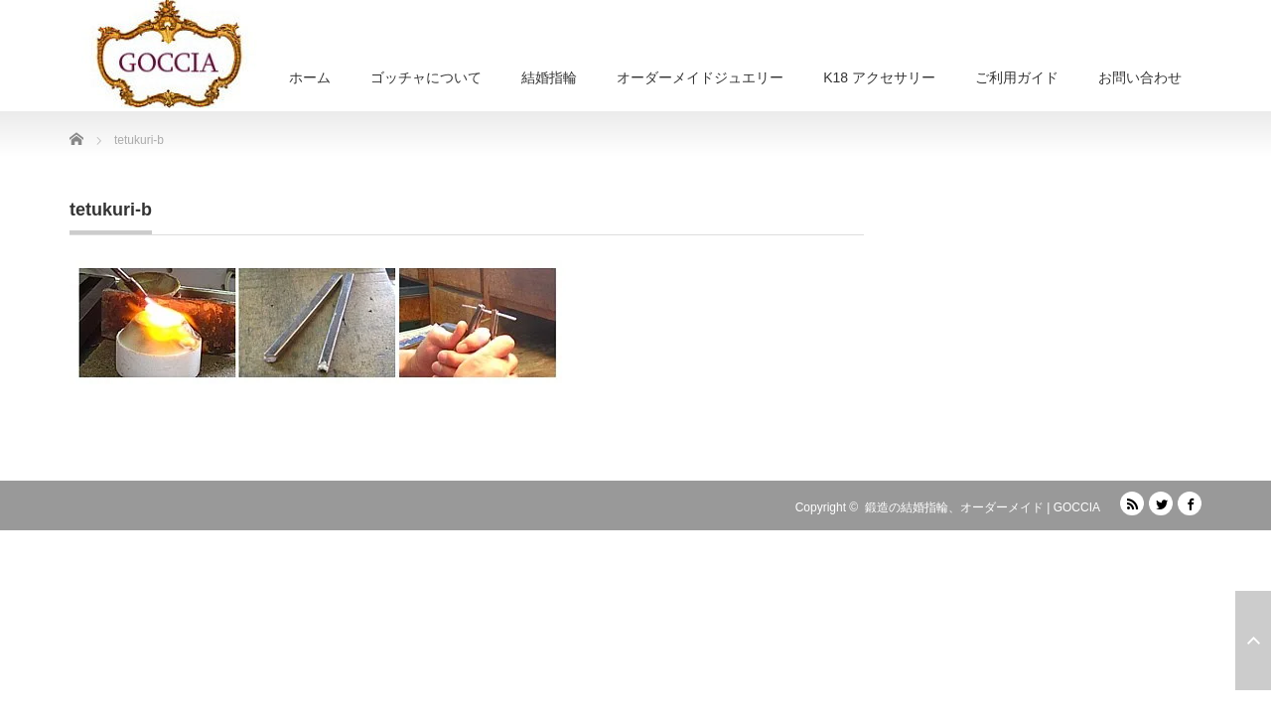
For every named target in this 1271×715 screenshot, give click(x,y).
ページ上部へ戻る (1253, 640)
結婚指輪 (549, 77)
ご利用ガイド (1017, 77)
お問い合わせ (1140, 77)
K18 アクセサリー (879, 77)
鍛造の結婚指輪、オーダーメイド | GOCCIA (982, 507)
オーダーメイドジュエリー (700, 77)
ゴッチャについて (426, 77)
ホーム (310, 77)
